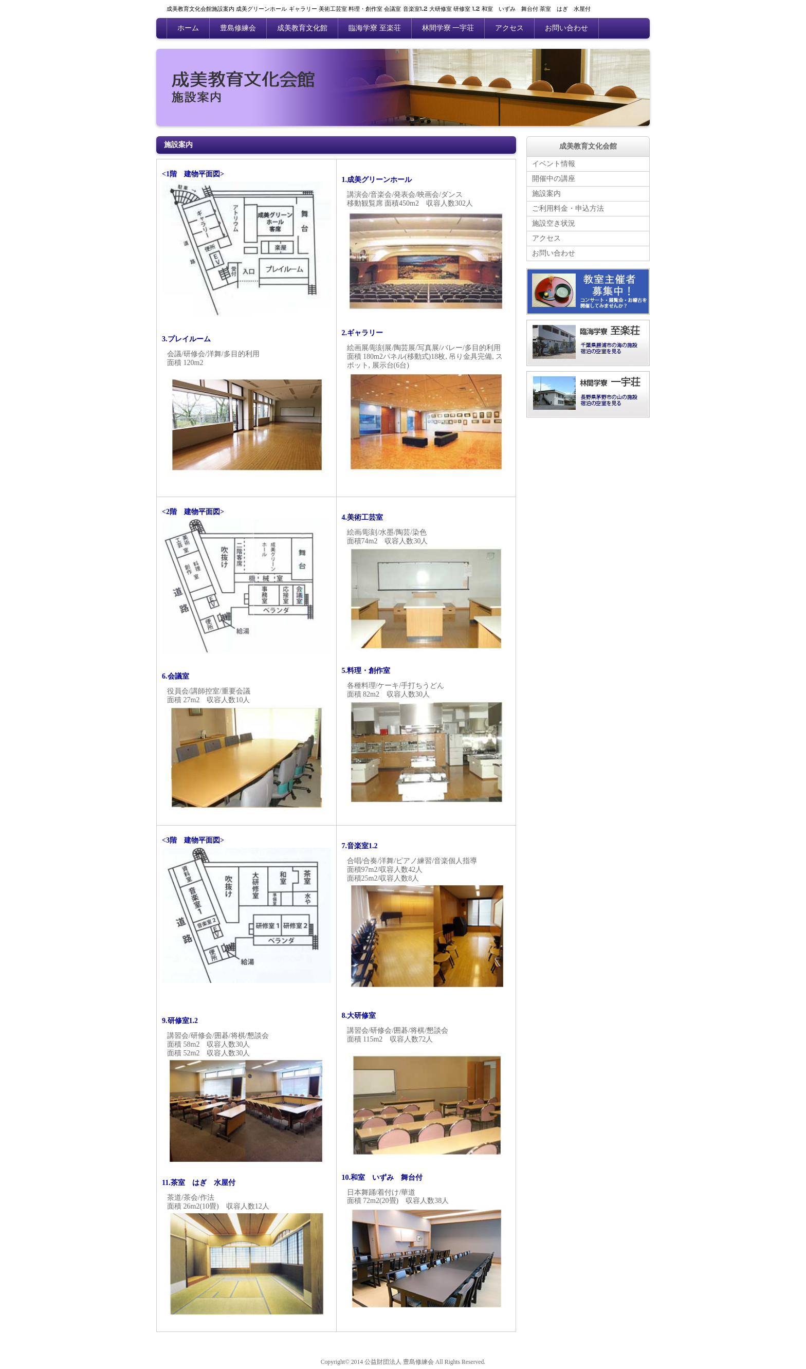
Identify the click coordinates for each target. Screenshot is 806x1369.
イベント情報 (553, 164)
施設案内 (546, 193)
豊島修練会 (238, 28)
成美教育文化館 (302, 28)
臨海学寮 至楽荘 (375, 28)
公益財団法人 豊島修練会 (399, 1362)
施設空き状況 (553, 223)
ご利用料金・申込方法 (568, 208)
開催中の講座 (553, 178)
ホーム (188, 28)
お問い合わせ (566, 28)
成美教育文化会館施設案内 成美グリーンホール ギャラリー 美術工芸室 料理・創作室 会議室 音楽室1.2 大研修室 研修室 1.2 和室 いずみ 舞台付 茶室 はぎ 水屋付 (379, 9)
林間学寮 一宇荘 (448, 28)
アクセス (509, 28)
